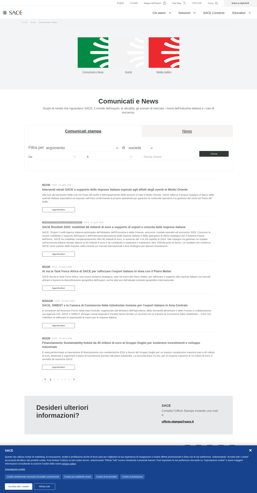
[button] (170, 12)
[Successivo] (74, 379)
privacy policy (69, 463)
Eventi (128, 72)
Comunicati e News (93, 72)
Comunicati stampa (83, 131)
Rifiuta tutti (44, 486)
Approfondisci (58, 209)
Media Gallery (164, 72)
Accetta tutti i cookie (18, 486)
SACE (25, 22)
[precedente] (45, 379)
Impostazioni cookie (15, 469)
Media (33, 22)
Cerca (214, 153)
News (187, 131)
